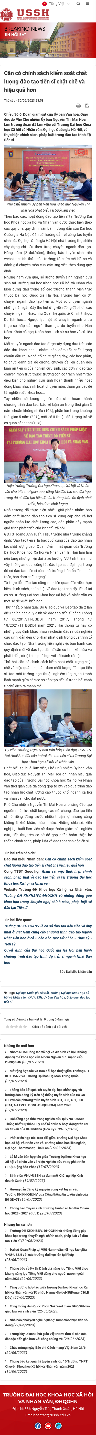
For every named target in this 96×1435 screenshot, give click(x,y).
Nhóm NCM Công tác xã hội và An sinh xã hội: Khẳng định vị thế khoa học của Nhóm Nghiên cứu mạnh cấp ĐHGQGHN (46, 1057)
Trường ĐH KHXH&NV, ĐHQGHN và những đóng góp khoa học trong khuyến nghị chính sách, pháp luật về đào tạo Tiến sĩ (48, 902)
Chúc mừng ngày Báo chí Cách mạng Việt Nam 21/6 (48, 1347)
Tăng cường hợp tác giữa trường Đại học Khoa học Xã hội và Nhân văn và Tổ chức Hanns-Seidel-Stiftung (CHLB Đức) (47, 1292)
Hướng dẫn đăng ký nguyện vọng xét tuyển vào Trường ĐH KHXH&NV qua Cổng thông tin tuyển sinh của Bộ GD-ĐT (46, 1194)
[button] (53, 3)
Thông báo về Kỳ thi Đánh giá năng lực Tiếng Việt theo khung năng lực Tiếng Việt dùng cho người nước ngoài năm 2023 (46, 1274)
